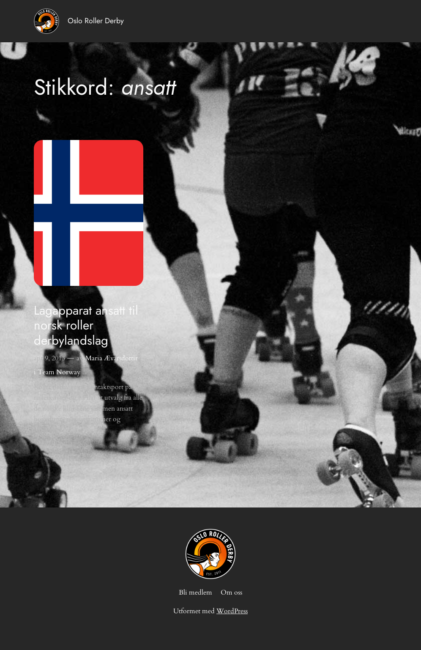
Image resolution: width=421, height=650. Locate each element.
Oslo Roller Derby (96, 20)
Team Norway (59, 372)
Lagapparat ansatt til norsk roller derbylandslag (86, 325)
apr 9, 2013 (49, 358)
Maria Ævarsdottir (111, 358)
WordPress (232, 611)
